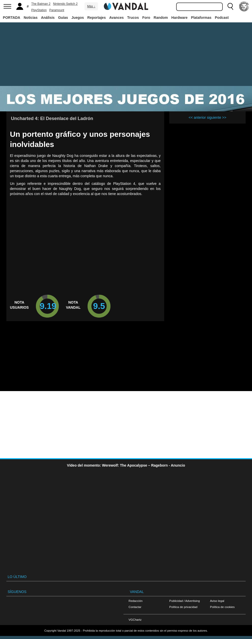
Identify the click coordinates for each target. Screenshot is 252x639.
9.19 (48, 306)
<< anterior (197, 117)
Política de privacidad (183, 606)
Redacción (136, 600)
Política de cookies (222, 606)
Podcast (222, 18)
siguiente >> (216, 117)
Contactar (135, 606)
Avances (116, 18)
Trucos (133, 18)
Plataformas (201, 18)
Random (161, 18)
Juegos (78, 18)
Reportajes (96, 18)
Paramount (56, 10)
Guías (63, 18)
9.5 (99, 306)
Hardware (179, 18)
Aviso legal (217, 600)
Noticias (30, 18)
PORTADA (11, 18)
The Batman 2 (40, 4)
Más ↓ (91, 6)
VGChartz (135, 619)
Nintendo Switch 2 (65, 4)
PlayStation (39, 10)
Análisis (48, 18)
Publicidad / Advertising (184, 600)
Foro (146, 18)
